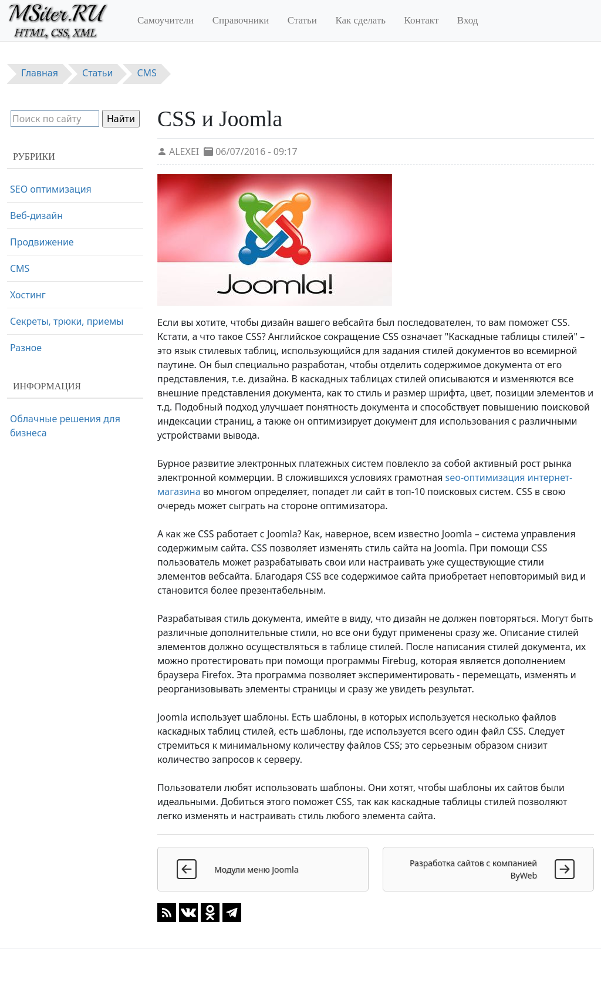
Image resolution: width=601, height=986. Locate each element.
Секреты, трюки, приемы (66, 321)
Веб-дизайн (36, 215)
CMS (19, 268)
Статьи (302, 20)
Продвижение (42, 241)
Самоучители (165, 20)
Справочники (240, 20)
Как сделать (360, 20)
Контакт (421, 20)
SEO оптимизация (51, 189)
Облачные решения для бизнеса (65, 425)
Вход (467, 20)
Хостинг (28, 294)
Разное (26, 347)
